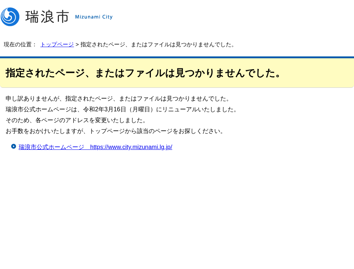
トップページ (57, 44)
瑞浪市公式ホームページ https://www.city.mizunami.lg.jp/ (95, 147)
